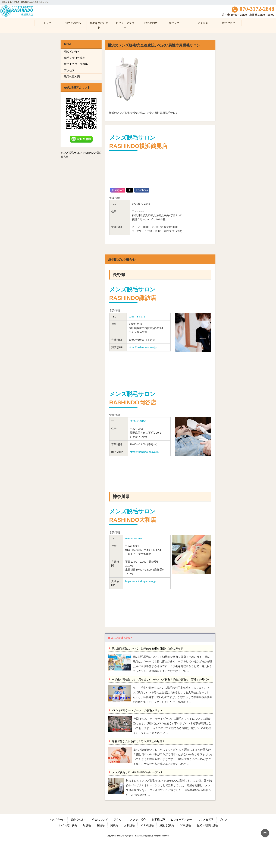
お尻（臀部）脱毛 (207, 825)
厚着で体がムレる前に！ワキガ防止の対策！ (138, 741)
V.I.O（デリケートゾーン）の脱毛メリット (137, 710)
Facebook (142, 189)
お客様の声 (158, 819)
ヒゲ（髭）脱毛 (68, 825)
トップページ (57, 819)
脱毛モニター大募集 (76, 63)
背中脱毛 (185, 825)
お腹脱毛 (129, 825)
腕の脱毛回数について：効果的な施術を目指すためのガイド (147, 648)
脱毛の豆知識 (72, 76)
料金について (100, 819)
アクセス (69, 70)
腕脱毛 (101, 825)
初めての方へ (72, 51)
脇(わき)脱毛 (166, 825)
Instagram (118, 189)
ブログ (223, 819)
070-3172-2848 (253, 9)
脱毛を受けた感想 (74, 57)
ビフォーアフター (181, 819)
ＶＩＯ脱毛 (147, 825)
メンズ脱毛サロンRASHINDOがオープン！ (137, 772)
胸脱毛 (114, 825)
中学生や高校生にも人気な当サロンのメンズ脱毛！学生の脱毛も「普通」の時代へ (161, 679)
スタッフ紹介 (138, 819)
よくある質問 (206, 819)
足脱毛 (87, 825)
